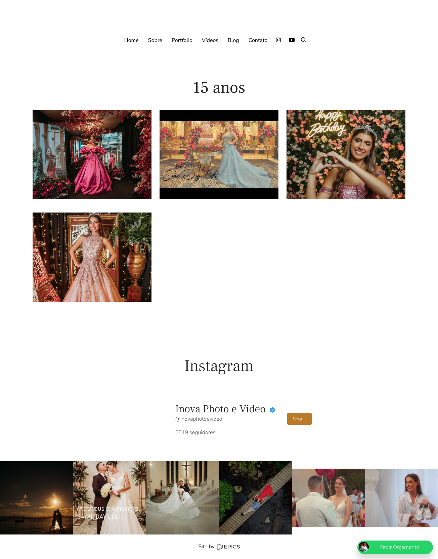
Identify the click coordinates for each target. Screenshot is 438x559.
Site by (218, 546)
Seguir (299, 419)
